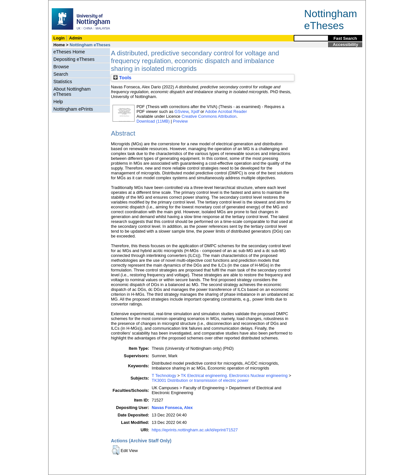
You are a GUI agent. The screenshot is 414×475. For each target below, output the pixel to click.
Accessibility (345, 44)
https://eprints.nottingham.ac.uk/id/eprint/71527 (195, 429)
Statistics (62, 81)
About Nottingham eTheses (72, 91)
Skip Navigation (63, 4)
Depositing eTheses (73, 59)
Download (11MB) (152, 121)
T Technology (164, 375)
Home (59, 44)
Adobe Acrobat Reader (226, 111)
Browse (61, 66)
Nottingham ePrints (73, 109)
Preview (180, 121)
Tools (122, 77)
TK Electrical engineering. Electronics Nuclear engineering (234, 375)
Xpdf (195, 111)
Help (58, 101)
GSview (181, 111)
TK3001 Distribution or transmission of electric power (200, 380)
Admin (75, 38)
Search (60, 74)
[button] (115, 450)
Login (59, 38)
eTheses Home (69, 51)
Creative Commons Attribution (208, 116)
